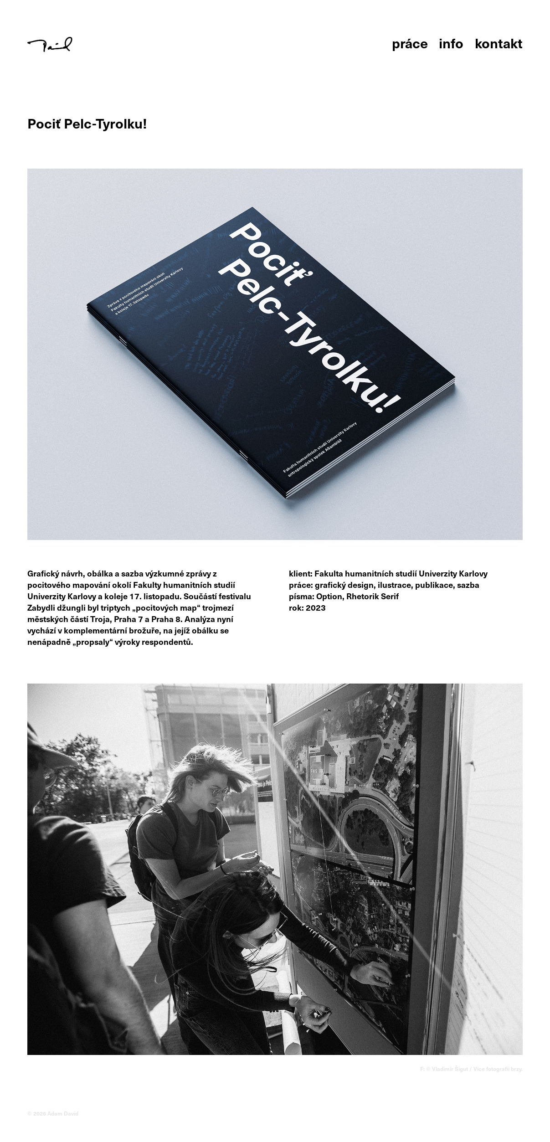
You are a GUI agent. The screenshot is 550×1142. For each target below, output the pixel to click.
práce (410, 42)
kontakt (499, 42)
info (451, 42)
